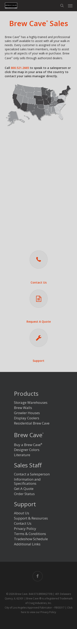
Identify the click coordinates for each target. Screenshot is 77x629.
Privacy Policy (25, 529)
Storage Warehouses (30, 402)
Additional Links (27, 544)
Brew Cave (29, 435)
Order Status (24, 494)
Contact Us (39, 282)
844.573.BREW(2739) (40, 594)
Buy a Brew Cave (28, 444)
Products (26, 394)
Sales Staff (28, 465)
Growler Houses (27, 413)
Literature (22, 455)
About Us (21, 513)
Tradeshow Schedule (31, 539)
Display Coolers (26, 418)
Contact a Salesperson (32, 474)
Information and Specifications (27, 481)
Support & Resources (31, 518)
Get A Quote (23, 489)
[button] (70, 6)
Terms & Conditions (30, 534)
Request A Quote (38, 322)
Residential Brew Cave (31, 423)
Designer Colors (26, 450)
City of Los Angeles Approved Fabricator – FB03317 (34, 607)
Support (38, 361)
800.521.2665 (20, 68)
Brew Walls (23, 408)
